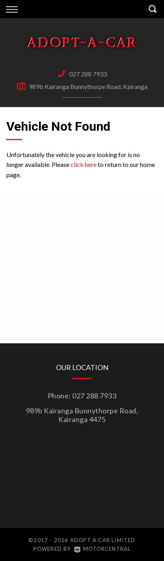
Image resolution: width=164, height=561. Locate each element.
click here (84, 164)
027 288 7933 (88, 74)
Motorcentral (102, 549)
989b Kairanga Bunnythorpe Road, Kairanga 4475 (82, 415)
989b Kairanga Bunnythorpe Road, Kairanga (88, 86)
